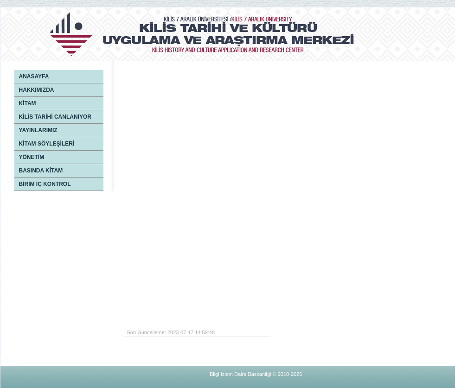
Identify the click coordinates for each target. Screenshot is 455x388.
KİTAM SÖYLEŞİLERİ (47, 143)
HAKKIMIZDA (36, 90)
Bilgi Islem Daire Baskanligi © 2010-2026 (256, 374)
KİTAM (27, 103)
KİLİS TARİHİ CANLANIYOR (55, 117)
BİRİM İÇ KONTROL (45, 184)
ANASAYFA (34, 76)
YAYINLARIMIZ (38, 130)
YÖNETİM (32, 157)
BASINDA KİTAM (41, 170)
